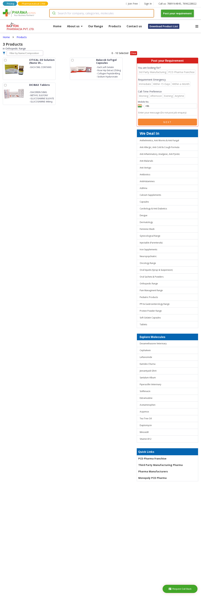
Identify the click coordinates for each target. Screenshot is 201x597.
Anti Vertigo (145, 167)
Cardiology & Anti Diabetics (153, 208)
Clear (133, 53)
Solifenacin (145, 391)
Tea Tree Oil (146, 418)
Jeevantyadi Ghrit (148, 370)
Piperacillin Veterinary (150, 384)
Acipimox (144, 411)
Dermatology (146, 222)
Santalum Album (148, 377)
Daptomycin (146, 425)
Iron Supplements (148, 249)
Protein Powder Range (151, 310)
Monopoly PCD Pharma (152, 478)
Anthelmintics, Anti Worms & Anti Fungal (159, 140)
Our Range (95, 26)
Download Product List (163, 26)
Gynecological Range (150, 235)
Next (167, 122)
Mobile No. (143, 101)
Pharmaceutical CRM (33, 3)
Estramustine (146, 398)
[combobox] (102, 13)
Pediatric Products (149, 297)
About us (75, 26)
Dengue (143, 215)
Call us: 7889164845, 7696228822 (177, 3)
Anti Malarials (146, 160)
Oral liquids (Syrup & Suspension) (156, 269)
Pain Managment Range (151, 290)
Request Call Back (180, 589)
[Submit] (54, 13)
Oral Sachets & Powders (151, 276)
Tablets (143, 324)
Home (57, 26)
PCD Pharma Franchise (152, 458)
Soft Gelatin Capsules (150, 317)
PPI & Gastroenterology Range (155, 304)
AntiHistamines (147, 181)
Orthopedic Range (149, 283)
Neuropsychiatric (148, 256)
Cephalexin (145, 350)
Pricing (10, 3)
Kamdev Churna (147, 363)
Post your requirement (177, 13)
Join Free (132, 3)
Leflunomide (146, 357)
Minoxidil (144, 432)
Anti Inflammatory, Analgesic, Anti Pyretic (160, 154)
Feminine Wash (147, 229)
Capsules (144, 201)
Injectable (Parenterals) (151, 242)
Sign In (148, 3)
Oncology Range (148, 263)
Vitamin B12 (145, 438)
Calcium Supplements (150, 194)
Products (115, 26)
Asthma (143, 188)
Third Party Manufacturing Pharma (160, 465)
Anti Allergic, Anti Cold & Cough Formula (159, 147)
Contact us (134, 26)
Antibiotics (145, 174)
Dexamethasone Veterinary (153, 343)
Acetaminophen (147, 404)
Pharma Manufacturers (153, 471)
